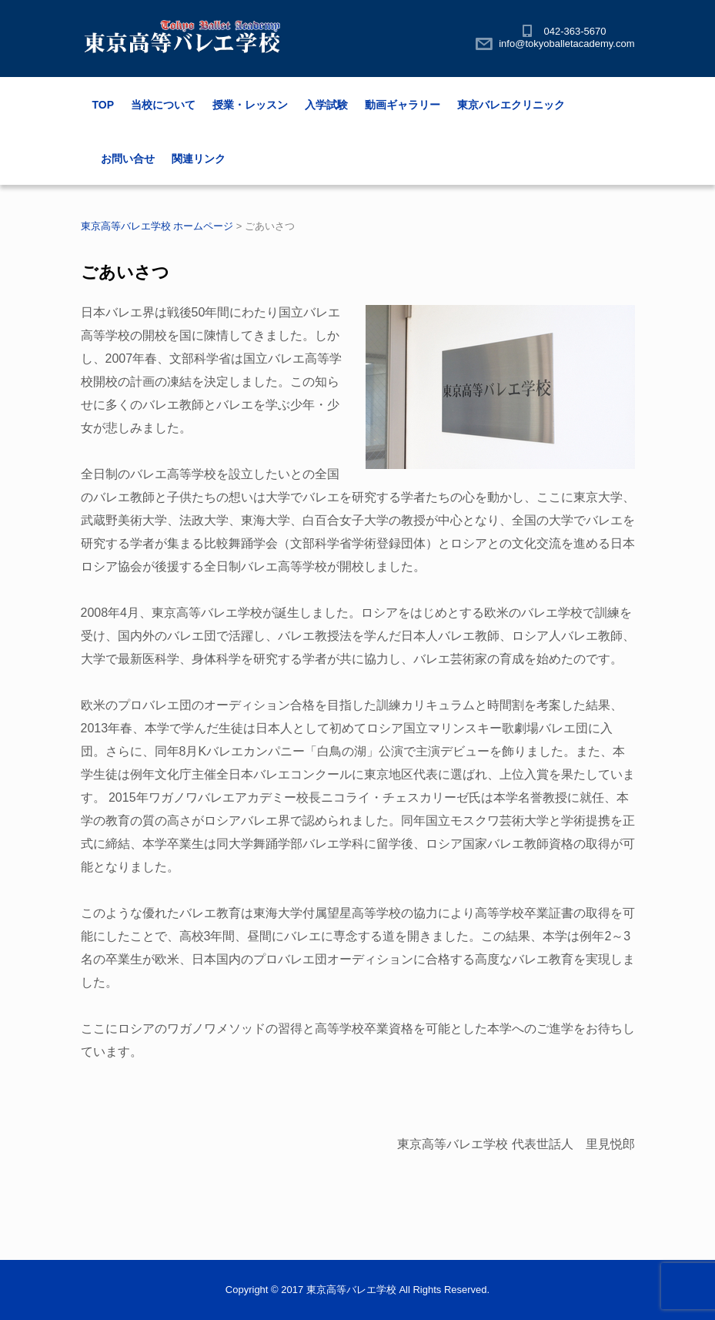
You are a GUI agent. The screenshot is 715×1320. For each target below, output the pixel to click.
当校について (163, 105)
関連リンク (199, 158)
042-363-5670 (575, 31)
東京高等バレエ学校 (351, 1289)
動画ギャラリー (402, 105)
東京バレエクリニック (511, 105)
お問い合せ (128, 158)
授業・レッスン (250, 105)
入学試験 (326, 105)
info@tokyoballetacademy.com (566, 43)
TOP (103, 105)
